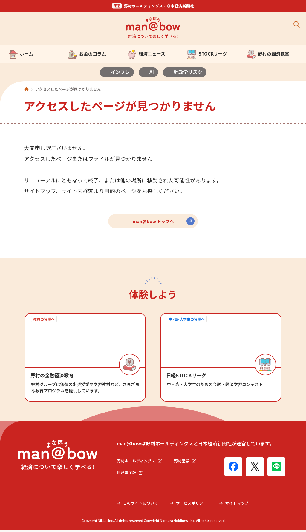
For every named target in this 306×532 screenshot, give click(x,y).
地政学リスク (188, 72)
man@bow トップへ (153, 221)
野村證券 (188, 462)
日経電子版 (130, 474)
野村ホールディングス (141, 462)
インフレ (120, 72)
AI (151, 72)
